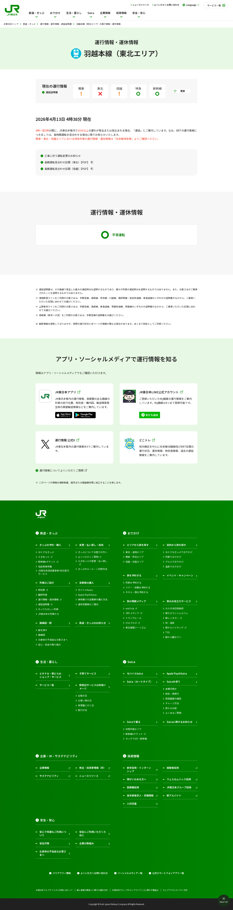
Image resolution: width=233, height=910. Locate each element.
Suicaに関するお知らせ (179, 721)
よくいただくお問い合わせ (166, 4)
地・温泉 (169, 622)
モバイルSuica (85, 589)
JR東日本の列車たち (48, 613)
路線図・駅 (45, 623)
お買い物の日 (85, 700)
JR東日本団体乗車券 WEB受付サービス (53, 572)
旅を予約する (134, 575)
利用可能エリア (133, 729)
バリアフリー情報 (62, 873)
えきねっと (44, 556)
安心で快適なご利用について (52, 833)
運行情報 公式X (67, 440)
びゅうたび (131, 622)
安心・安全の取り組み (49, 644)
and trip (130, 608)
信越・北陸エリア (135, 561)
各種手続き (171, 688)
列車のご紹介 (46, 582)
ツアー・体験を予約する (138, 587)
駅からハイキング (174, 627)
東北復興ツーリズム (136, 627)
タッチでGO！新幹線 (136, 738)
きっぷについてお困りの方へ (92, 552)
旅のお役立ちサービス (179, 601)
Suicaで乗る (133, 721)
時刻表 (41, 589)
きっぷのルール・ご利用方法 (92, 569)
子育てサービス (87, 673)
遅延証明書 (52, 92)
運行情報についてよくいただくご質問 (61, 470)
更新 (182, 91)
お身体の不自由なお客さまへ (53, 639)
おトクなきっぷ (46, 552)
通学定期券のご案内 (88, 604)
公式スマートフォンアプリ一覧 (168, 873)
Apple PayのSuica (87, 594)
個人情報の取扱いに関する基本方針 (92, 890)
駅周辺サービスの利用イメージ (92, 686)
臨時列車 (42, 594)
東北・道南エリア (135, 552)
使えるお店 (171, 708)
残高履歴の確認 (173, 698)
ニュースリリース (140, 4)
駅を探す (42, 630)
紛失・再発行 (172, 693)
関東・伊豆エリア (135, 556)
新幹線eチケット (46, 561)
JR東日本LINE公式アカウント (161, 392)
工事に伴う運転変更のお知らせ (62, 156)
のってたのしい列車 (48, 609)
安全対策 (44, 843)
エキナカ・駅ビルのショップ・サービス (50, 675)
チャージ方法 (172, 703)
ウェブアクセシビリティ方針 (175, 890)
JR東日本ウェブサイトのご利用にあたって (54, 890)
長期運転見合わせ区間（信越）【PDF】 (66, 169)
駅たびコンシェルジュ (176, 613)
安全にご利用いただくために (92, 833)
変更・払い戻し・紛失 (91, 545)
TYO (167, 632)
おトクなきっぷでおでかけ (178, 552)
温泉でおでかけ (173, 566)
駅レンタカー (172, 618)
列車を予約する (133, 582)
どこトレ (147, 440)
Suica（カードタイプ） (140, 681)
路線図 (41, 634)
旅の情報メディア (136, 601)
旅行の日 (82, 710)
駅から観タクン (173, 637)
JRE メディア (132, 613)
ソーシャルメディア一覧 (130, 873)
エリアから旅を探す (138, 545)
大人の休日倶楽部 (174, 608)
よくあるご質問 (173, 712)
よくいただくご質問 (88, 556)
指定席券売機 (45, 566)
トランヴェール (133, 618)
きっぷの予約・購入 (50, 545)
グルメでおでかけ (174, 561)
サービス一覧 (46, 685)
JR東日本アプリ (67, 392)
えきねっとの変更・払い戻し (92, 561)
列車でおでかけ (173, 556)
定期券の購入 (86, 582)
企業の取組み (86, 843)
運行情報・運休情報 (48, 599)
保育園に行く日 (86, 705)
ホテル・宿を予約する (137, 592)
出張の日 (82, 695)
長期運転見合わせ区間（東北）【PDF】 (66, 162)
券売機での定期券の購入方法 (92, 599)
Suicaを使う (173, 681)
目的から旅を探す (176, 545)
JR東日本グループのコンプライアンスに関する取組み (135, 890)
